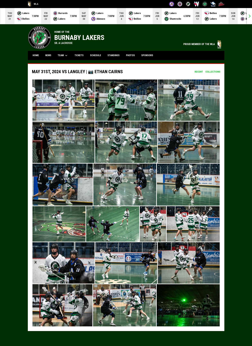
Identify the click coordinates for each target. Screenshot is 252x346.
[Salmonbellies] (196, 4)
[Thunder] (213, 4)
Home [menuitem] (36, 55)
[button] (63, 100)
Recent (199, 71)
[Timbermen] (221, 4)
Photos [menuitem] (130, 55)
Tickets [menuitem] (79, 55)
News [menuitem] (48, 55)
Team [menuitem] (63, 55)
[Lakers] (188, 4)
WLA (33, 4)
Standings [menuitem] (114, 55)
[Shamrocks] (205, 4)
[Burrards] (180, 4)
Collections (212, 71)
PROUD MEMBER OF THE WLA (202, 44)
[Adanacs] (172, 4)
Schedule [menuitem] (97, 55)
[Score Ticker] (126, 16)
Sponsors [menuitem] (147, 55)
